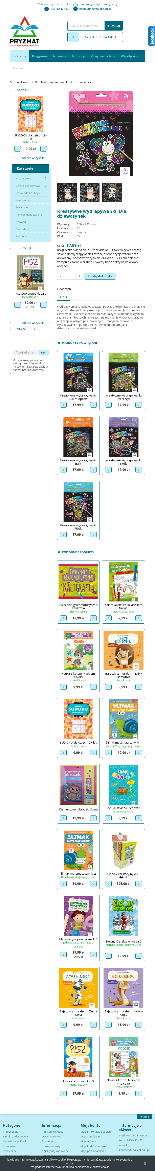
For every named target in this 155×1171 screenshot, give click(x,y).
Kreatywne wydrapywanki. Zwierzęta (123, 397)
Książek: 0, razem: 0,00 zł (92, 37)
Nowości (59, 56)
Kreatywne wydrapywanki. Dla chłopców (78, 397)
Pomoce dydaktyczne (29, 214)
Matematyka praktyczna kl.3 (78, 939)
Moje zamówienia (91, 1136)
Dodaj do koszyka (100, 276)
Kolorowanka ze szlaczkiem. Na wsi (123, 606)
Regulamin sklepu (53, 1131)
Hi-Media (144, 1116)
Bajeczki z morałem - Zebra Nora (78, 1013)
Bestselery (22, 229)
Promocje (78, 56)
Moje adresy (88, 1141)
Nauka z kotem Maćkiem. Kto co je (124, 1081)
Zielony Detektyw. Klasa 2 (123, 941)
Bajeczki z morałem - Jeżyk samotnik (123, 675)
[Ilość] (70, 276)
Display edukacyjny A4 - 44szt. (123, 875)
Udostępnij (78, 288)
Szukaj (113, 26)
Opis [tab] (63, 297)
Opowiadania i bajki (28, 193)
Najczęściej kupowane (55, 1151)
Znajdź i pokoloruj (31, 135)
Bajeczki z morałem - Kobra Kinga (123, 1013)
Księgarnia (40, 56)
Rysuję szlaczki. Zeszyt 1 (123, 808)
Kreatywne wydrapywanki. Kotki (123, 462)
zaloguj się (92, 4)
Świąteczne (22, 207)
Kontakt (19, 68)
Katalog (20, 56)
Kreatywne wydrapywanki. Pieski (78, 527)
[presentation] (43, 342)
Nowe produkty (51, 1146)
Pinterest (99, 288)
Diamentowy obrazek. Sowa (78, 809)
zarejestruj (110, 4)
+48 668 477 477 (56, 9)
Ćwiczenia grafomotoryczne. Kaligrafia (78, 606)
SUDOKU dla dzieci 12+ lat (78, 742)
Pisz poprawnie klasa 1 (30, 293)
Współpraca (129, 56)
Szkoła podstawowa (28, 185)
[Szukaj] (95, 26)
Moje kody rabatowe (93, 1146)
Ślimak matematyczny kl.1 (123, 742)
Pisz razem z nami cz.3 (78, 1081)
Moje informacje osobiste (96, 1131)
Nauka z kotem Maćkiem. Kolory (78, 675)
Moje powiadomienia (93, 1151)
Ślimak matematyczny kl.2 (78, 873)
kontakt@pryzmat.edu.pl (92, 9)
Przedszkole (23, 178)
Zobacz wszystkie (33, 158)
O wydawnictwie (103, 56)
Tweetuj (88, 288)
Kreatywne (22, 200)
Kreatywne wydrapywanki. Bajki (78, 462)
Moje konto (91, 1125)
